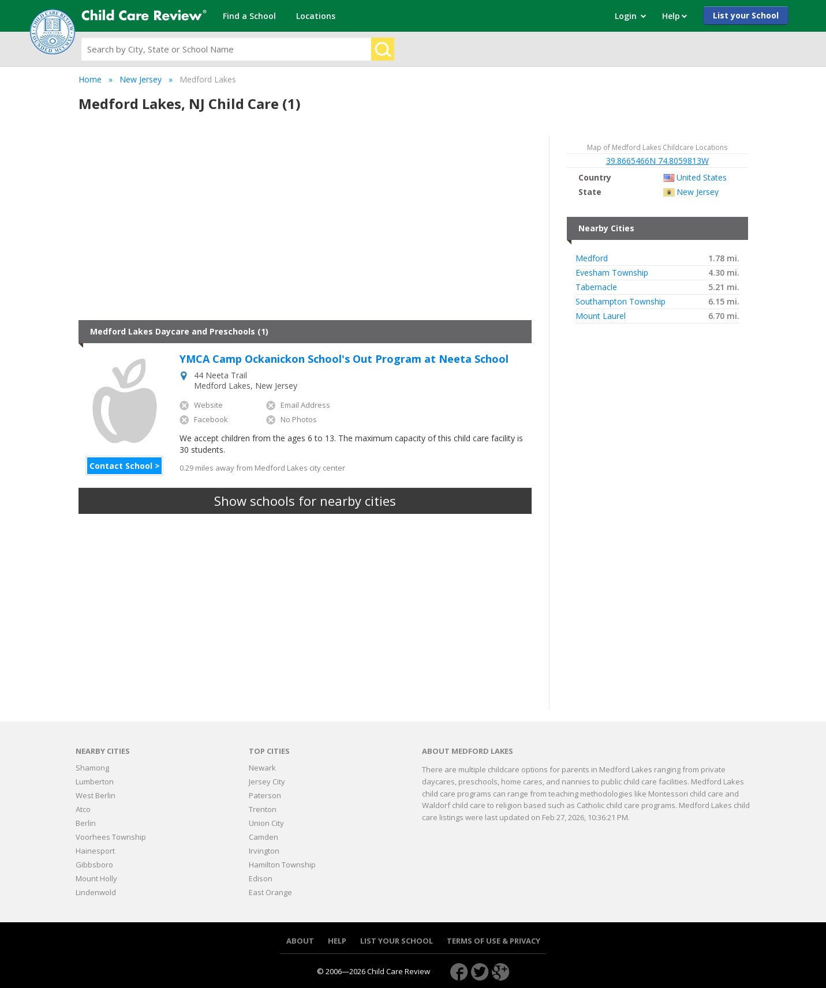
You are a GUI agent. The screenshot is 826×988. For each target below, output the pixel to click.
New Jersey (140, 79)
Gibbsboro (94, 864)
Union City (266, 823)
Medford (591, 258)
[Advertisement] (305, 228)
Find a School (249, 15)
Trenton (262, 809)
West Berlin (95, 795)
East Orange (270, 892)
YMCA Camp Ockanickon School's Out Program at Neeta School (344, 359)
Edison (260, 878)
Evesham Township (611, 273)
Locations (315, 15)
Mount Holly (96, 878)
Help (337, 941)
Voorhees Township (111, 837)
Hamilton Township (282, 864)
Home (90, 79)
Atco (83, 809)
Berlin (86, 823)
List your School (746, 15)
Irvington (264, 851)
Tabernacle (596, 287)
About (300, 941)
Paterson (265, 795)
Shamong (92, 767)
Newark (262, 767)
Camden (263, 837)
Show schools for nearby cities (305, 500)
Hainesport (95, 851)
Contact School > (124, 465)
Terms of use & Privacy (493, 941)
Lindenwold (96, 892)
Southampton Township (620, 302)
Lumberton (95, 781)
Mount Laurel (600, 316)
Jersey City (267, 781)
